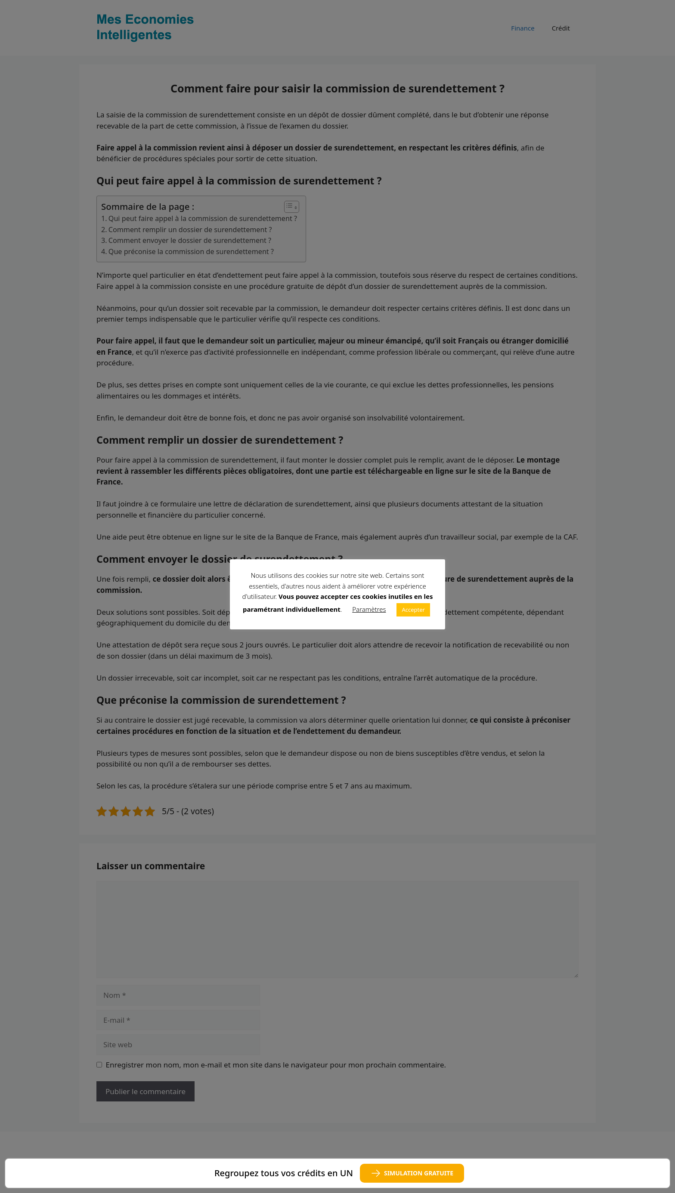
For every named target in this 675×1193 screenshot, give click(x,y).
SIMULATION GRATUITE (412, 1173)
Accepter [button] (413, 609)
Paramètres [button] (369, 609)
